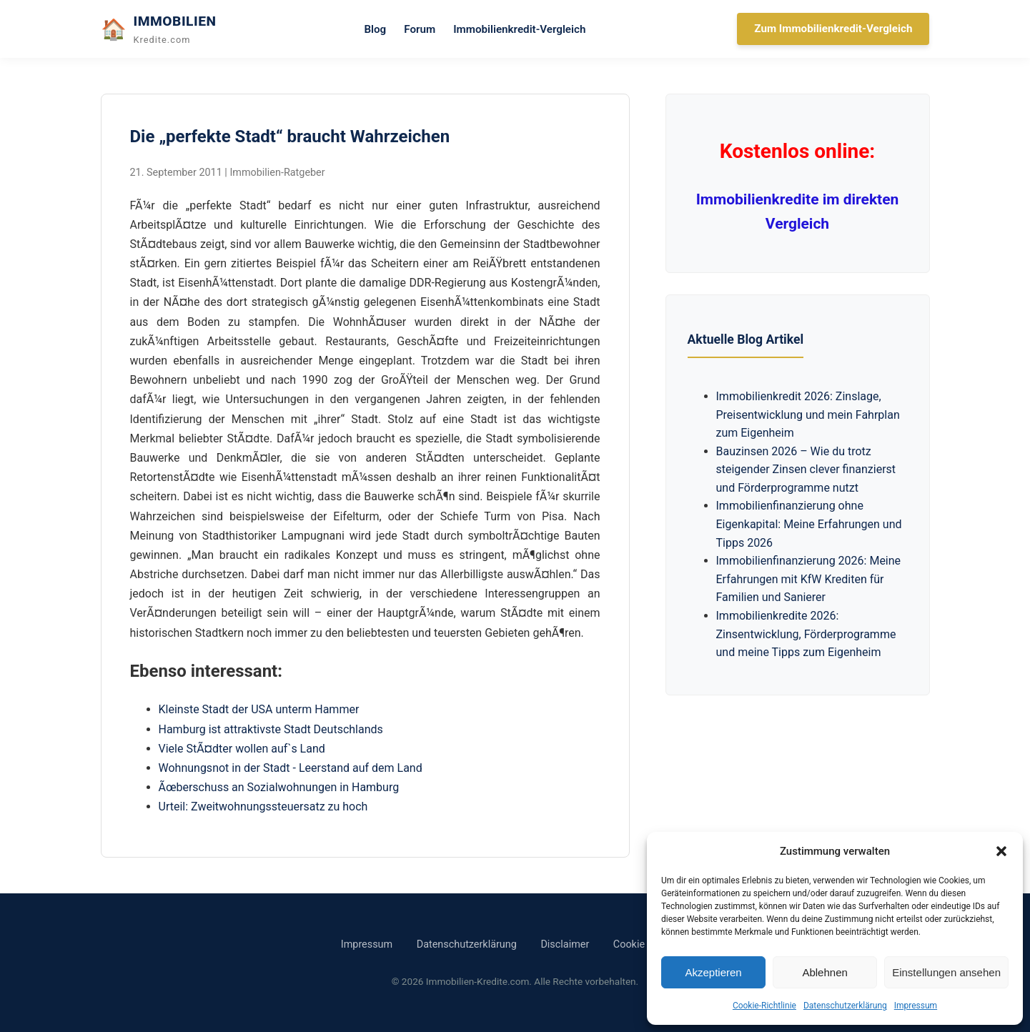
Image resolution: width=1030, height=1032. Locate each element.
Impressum (915, 1006)
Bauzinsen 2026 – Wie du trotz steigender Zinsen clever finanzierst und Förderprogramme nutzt (806, 470)
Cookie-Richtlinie (764, 1006)
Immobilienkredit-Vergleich (519, 29)
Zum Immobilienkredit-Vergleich (833, 28)
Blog (375, 29)
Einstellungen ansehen (946, 972)
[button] (1001, 851)
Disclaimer (564, 944)
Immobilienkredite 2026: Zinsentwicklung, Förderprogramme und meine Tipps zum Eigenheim (806, 634)
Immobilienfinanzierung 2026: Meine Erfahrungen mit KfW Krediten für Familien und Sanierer (808, 579)
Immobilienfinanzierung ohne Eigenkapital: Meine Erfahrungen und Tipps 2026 (809, 524)
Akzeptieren (713, 972)
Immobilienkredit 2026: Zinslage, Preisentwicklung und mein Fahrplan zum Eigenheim (808, 415)
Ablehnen (824, 972)
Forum (419, 29)
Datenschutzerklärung (845, 1006)
